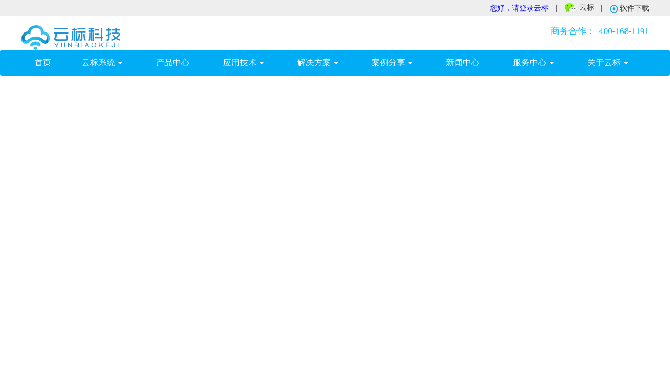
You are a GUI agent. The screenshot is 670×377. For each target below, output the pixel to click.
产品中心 (172, 62)
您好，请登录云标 (519, 8)
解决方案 (317, 62)
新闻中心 (462, 62)
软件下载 (630, 8)
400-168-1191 (597, 31)
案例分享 (392, 62)
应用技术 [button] (243, 62)
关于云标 (607, 62)
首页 (50, 62)
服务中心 (533, 62)
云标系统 (102, 62)
